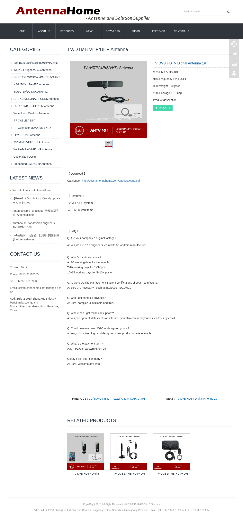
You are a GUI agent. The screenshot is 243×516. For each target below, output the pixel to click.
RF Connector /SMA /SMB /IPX (32, 127)
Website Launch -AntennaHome (32, 190)
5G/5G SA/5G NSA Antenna (31, 91)
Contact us (181, 31)
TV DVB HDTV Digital (86, 473)
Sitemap (155, 504)
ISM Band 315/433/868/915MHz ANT (36, 62)
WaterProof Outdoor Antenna (31, 113)
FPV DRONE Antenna (27, 135)
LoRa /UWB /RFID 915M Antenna (34, 106)
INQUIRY (162, 107)
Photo (135, 31)
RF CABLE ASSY (24, 120)
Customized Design (25, 156)
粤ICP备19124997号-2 (137, 504)
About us (44, 31)
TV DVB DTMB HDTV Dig (129, 473)
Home (21, 31)
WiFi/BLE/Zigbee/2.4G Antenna (33, 69)
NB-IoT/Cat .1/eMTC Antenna (31, 84)
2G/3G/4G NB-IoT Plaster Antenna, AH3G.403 (117, 398)
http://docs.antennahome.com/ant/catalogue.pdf (111, 180)
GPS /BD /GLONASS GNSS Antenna (36, 98)
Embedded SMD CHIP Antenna (33, 163)
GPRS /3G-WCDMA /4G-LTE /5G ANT (37, 77)
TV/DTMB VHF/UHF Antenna (31, 142)
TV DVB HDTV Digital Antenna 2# (196, 398)
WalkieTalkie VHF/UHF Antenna (33, 149)
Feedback (158, 31)
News (90, 31)
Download (113, 31)
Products (67, 31)
